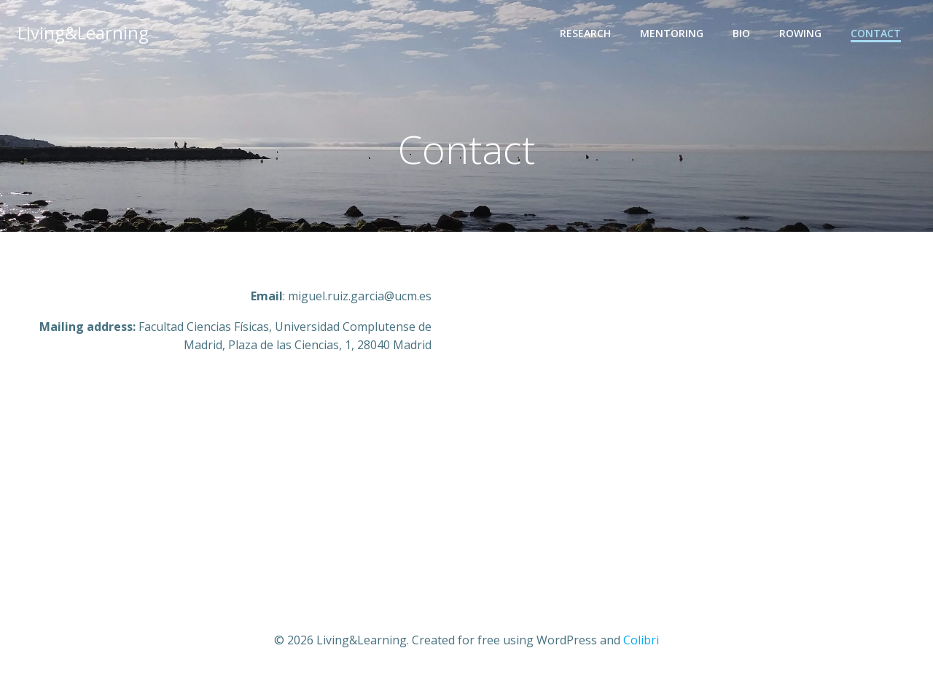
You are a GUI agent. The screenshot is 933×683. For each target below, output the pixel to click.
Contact (876, 33)
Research (585, 33)
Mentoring (671, 33)
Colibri (641, 640)
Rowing (800, 33)
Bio (741, 33)
